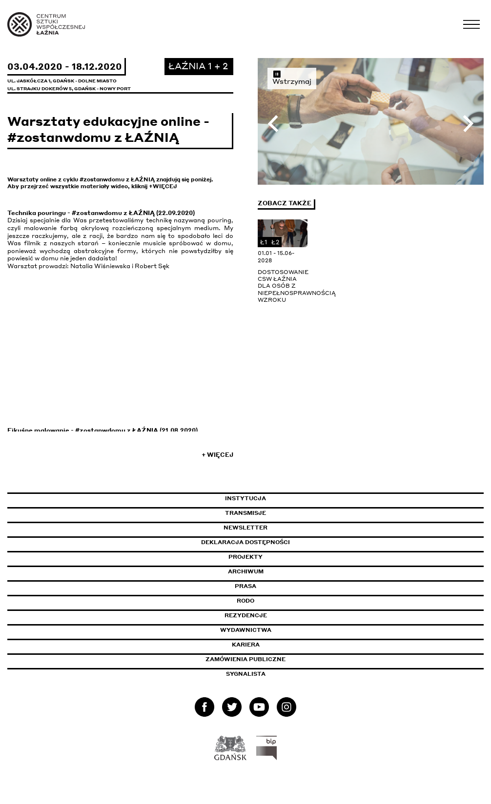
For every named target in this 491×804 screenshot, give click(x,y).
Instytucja (245, 498)
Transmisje (287, 513)
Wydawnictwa (245, 630)
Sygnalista (246, 673)
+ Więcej (217, 454)
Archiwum (246, 571)
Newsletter (245, 527)
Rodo (245, 600)
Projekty (245, 556)
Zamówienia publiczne (267, 659)
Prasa (245, 586)
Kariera (246, 644)
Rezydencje (246, 615)
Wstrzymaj (291, 77)
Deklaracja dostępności (245, 542)
